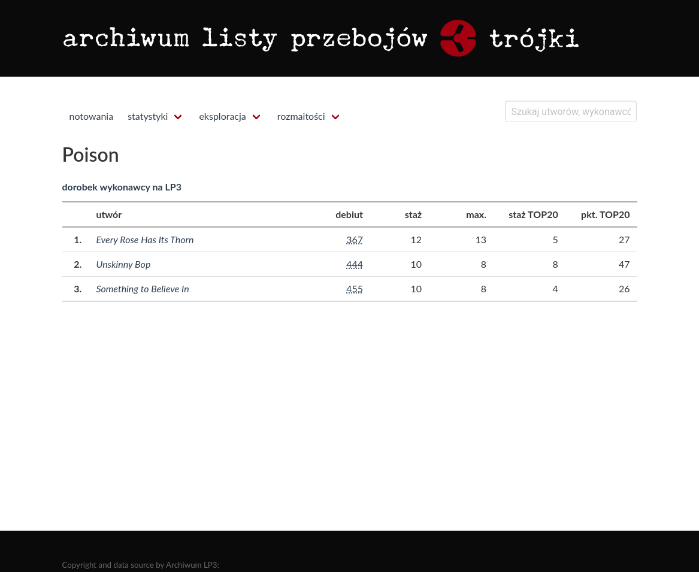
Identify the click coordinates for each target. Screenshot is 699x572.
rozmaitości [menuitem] (301, 116)
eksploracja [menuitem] (222, 116)
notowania (91, 116)
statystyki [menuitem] (148, 116)
